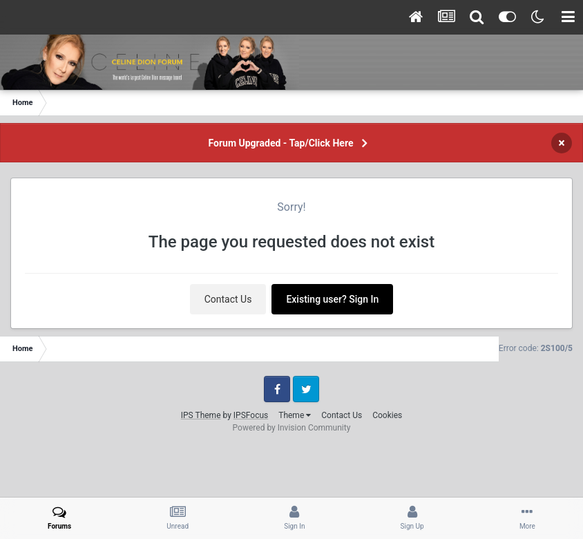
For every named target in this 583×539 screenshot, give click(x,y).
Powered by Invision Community (292, 428)
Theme (294, 415)
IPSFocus (250, 415)
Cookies (387, 415)
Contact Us (228, 299)
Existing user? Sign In (332, 299)
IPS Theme (201, 415)
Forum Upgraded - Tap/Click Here (281, 143)
